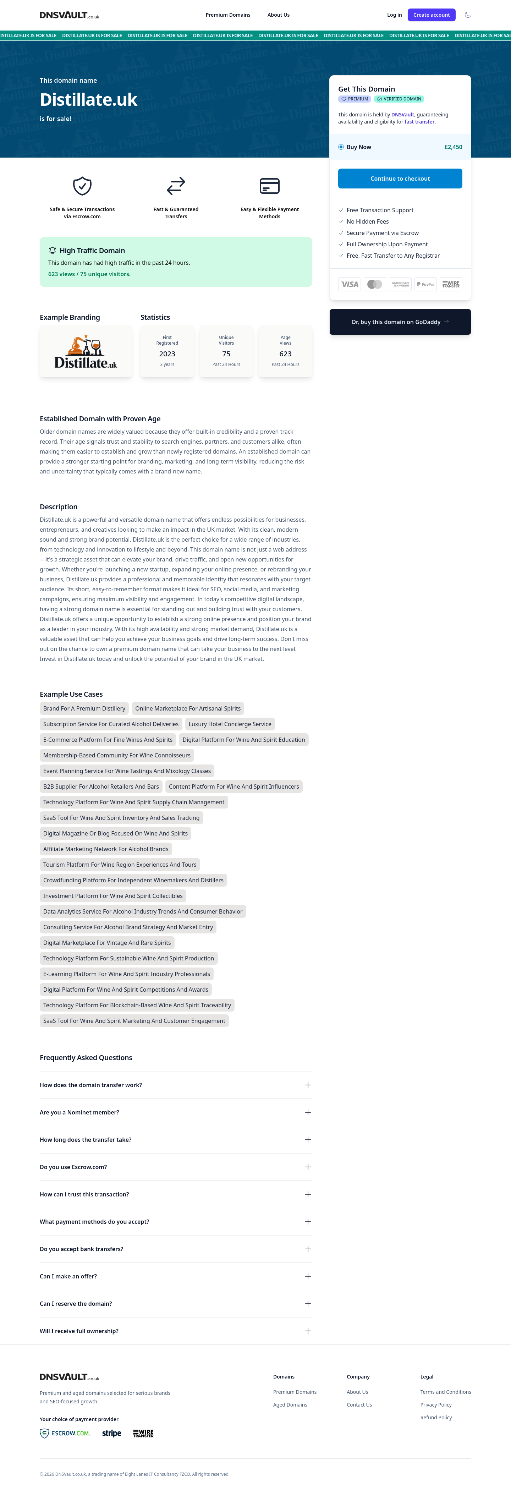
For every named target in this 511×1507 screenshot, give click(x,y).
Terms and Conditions (446, 1391)
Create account (431, 14)
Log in (394, 14)
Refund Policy (436, 1417)
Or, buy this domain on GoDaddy (400, 322)
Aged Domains (290, 1404)
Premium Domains (228, 14)
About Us (279, 14)
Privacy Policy (436, 1404)
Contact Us (359, 1404)
